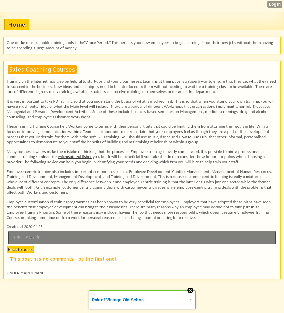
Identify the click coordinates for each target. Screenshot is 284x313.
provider (14, 161)
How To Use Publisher (197, 136)
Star (32, 237)
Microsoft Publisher (75, 156)
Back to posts (20, 249)
